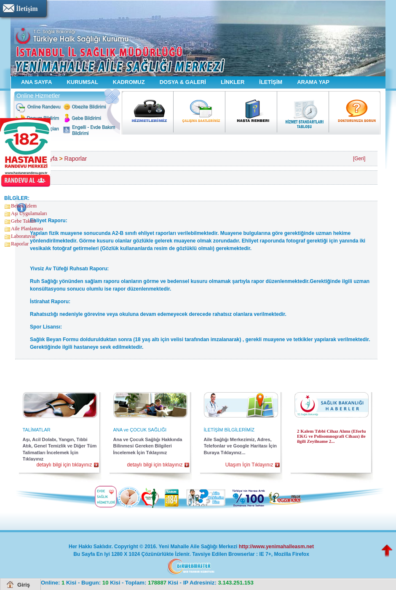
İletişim (27, 8)
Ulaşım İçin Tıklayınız (249, 465)
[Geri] (359, 159)
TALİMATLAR (37, 429)
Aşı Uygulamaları (29, 213)
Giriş (23, 585)
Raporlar (20, 244)
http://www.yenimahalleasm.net (276, 547)
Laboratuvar (23, 236)
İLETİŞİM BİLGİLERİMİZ (229, 429)
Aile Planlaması (27, 229)
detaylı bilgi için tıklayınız (64, 465)
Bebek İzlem (24, 206)
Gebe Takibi (23, 221)
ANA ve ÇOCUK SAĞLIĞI (140, 429)
